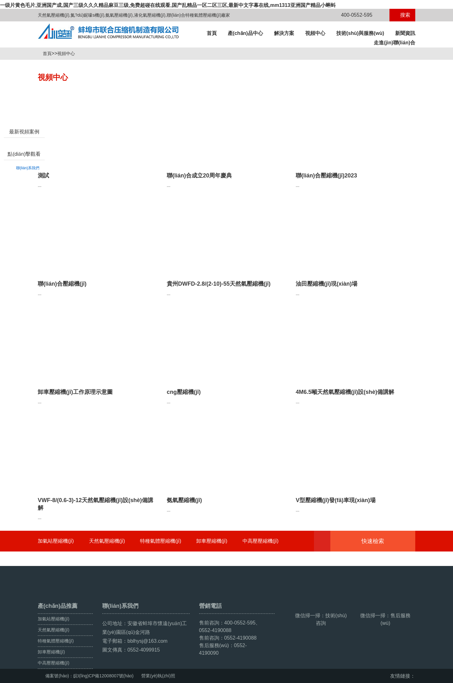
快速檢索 (382, 541)
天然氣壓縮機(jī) (107, 541)
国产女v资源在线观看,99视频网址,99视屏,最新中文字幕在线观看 (72, 679)
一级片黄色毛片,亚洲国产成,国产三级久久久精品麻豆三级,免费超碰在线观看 (85, 672)
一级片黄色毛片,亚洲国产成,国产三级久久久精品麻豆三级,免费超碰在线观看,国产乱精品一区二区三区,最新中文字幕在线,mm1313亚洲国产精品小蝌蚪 (168, 5)
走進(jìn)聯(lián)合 (394, 42)
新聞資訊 (405, 33)
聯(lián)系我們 (28, 198)
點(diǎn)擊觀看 (24, 184)
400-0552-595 (353, 15)
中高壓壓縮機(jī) (261, 541)
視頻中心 (315, 33)
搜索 (402, 15)
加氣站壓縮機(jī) (56, 541)
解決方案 (284, 33)
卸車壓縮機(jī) (211, 541)
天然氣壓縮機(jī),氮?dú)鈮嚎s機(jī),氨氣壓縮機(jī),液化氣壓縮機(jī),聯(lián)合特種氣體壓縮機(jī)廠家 (134, 15)
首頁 (212, 33)
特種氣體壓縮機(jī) (160, 541)
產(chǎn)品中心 (245, 33)
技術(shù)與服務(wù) (360, 33)
